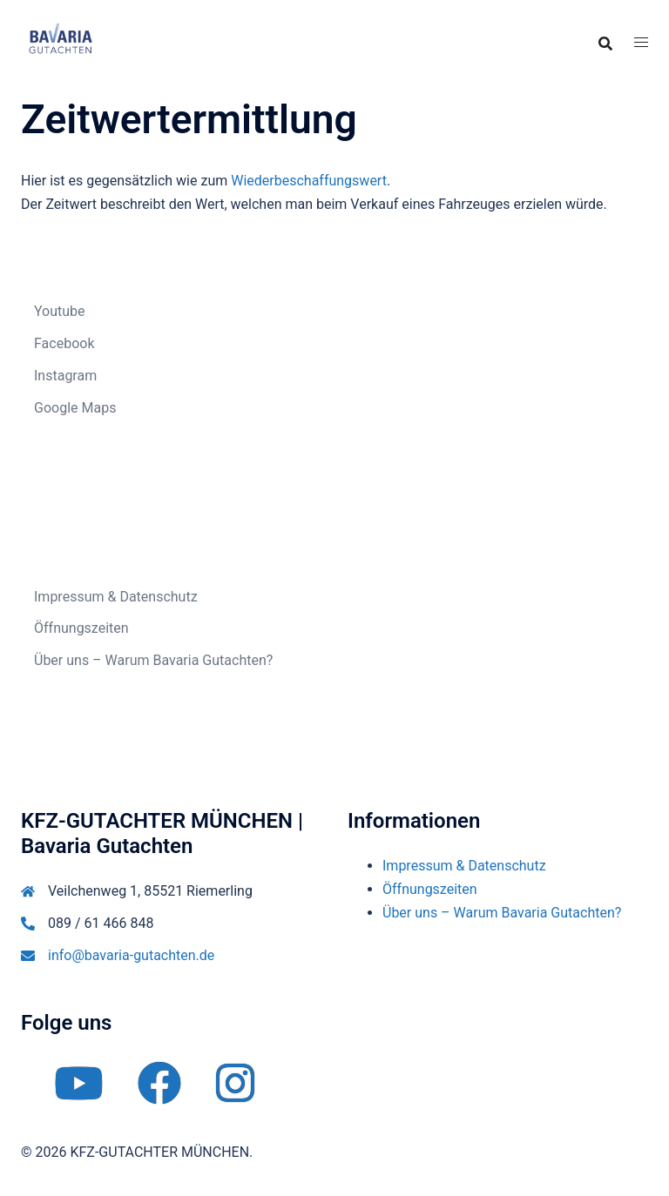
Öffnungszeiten (81, 628)
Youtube (59, 311)
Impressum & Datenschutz (116, 596)
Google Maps (75, 408)
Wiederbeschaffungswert (309, 180)
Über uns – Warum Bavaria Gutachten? (153, 660)
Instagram (65, 375)
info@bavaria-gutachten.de (131, 955)
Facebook (64, 343)
